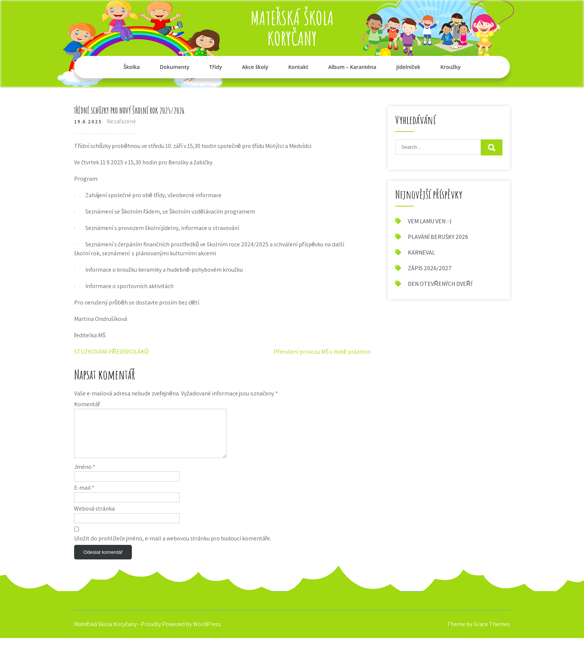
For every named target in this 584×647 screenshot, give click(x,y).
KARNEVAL (421, 252)
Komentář (87, 404)
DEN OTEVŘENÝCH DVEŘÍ (440, 284)
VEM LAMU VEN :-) (429, 221)
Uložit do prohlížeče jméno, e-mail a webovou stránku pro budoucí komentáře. (172, 547)
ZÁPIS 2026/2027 (430, 268)
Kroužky (450, 66)
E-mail (84, 497)
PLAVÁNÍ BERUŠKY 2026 (438, 237)
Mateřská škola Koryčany (292, 28)
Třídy (215, 66)
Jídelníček (408, 66)
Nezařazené (121, 121)
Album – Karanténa (352, 66)
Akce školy (255, 66)
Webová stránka (94, 517)
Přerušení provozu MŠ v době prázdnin (322, 352)
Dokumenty (174, 66)
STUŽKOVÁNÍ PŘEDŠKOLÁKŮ (111, 352)
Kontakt (298, 66)
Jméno (84, 476)
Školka (131, 66)
